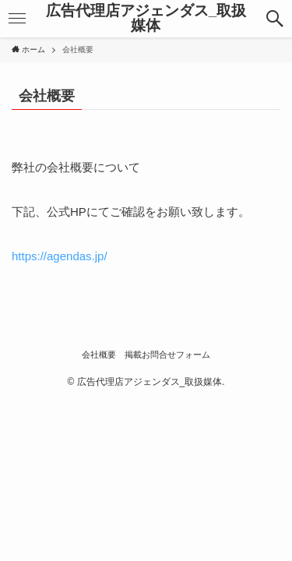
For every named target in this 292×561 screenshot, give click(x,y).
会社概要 (99, 354)
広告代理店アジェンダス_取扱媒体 (146, 19)
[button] (275, 18)
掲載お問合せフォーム (167, 354)
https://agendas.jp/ (59, 256)
